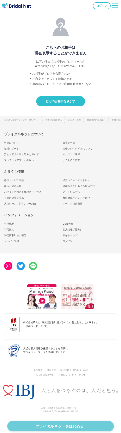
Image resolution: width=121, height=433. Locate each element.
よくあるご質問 (71, 160)
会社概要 (9, 223)
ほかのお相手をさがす (60, 101)
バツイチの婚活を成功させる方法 (22, 192)
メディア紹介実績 (73, 203)
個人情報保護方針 (73, 229)
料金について (11, 142)
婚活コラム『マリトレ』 (76, 180)
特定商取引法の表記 (15, 235)
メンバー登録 (11, 241)
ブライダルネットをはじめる (59, 426)
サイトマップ (70, 235)
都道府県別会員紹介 (96, 120)
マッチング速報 (71, 154)
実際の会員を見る (54, 120)
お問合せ (62, 375)
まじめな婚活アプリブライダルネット (21, 120)
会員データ (69, 142)
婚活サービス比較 (14, 180)
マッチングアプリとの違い (19, 160)
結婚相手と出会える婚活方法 (79, 186)
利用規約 (9, 229)
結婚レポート (11, 148)
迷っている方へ (71, 192)
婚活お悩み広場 (13, 186)
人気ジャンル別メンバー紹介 (20, 203)
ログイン (101, 5)
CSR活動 (68, 223)
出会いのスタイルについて (77, 148)
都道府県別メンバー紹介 (76, 197)
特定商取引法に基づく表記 (74, 370)
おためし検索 (74, 120)
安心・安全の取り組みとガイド (21, 154)
